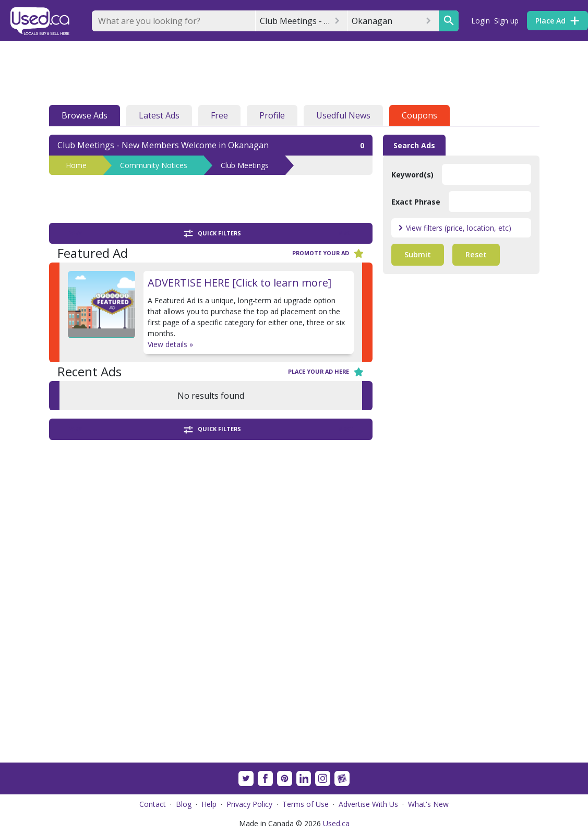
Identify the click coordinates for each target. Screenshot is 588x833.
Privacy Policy (249, 804)
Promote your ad (328, 253)
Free (219, 115)
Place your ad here (326, 371)
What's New (428, 804)
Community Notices (153, 165)
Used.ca (336, 823)
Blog (183, 804)
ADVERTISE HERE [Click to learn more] (239, 283)
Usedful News (343, 115)
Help (209, 804)
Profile (272, 115)
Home (76, 165)
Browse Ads (84, 115)
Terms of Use (305, 804)
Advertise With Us (368, 804)
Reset (476, 254)
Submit (417, 254)
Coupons (419, 115)
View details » (170, 344)
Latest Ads (159, 115)
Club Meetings (245, 165)
